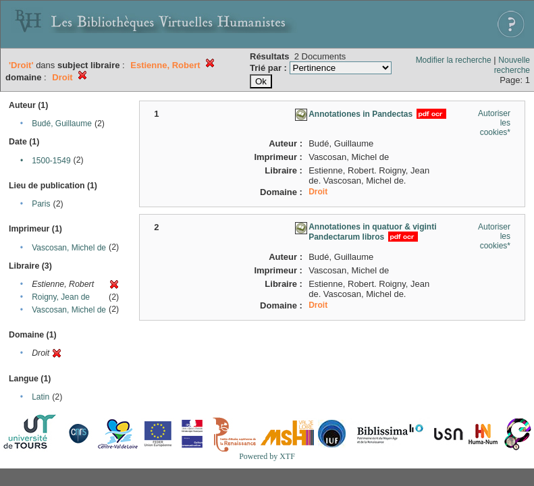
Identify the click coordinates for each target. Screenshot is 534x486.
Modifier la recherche (453, 60)
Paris (41, 204)
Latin (40, 397)
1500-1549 (51, 160)
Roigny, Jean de (61, 297)
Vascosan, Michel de (69, 247)
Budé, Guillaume (62, 123)
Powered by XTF (267, 456)
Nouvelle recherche (512, 65)
